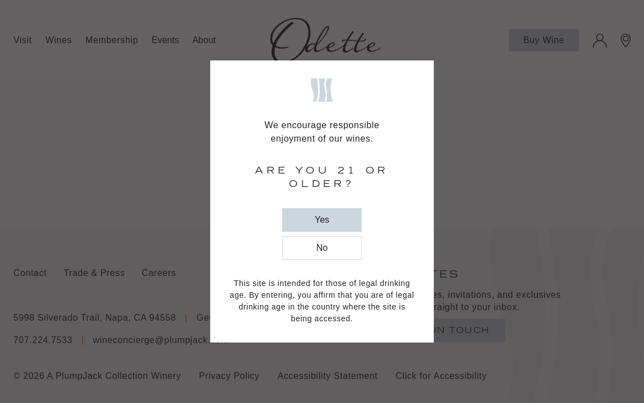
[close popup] (322, 220)
